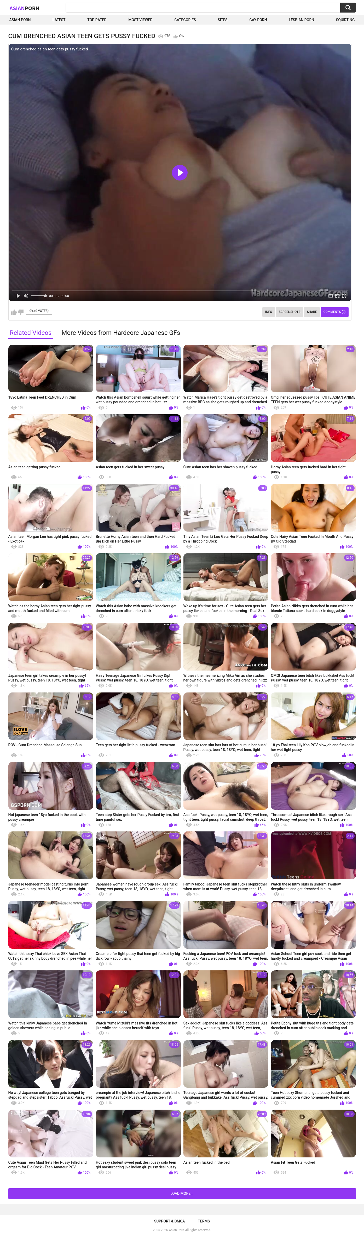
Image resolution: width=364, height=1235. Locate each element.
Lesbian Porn (301, 20)
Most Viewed (140, 20)
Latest (59, 20)
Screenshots (289, 312)
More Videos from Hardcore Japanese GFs (120, 332)
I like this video (14, 312)
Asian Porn (20, 20)
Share (312, 312)
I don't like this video (21, 312)
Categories (185, 20)
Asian (24, 8)
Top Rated (96, 20)
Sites (222, 20)
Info (268, 312)
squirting (345, 20)
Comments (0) (334, 312)
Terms (204, 1221)
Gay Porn (258, 20)
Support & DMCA (169, 1221)
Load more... (182, 1193)
